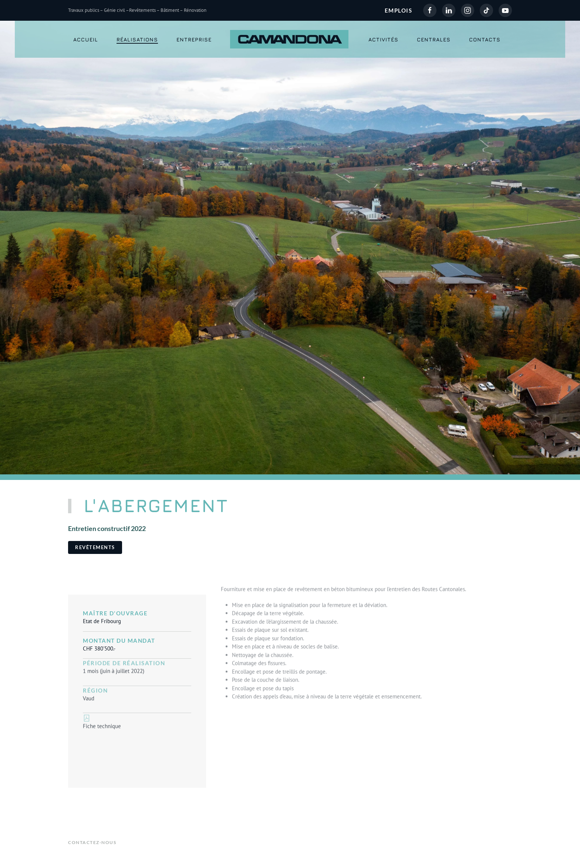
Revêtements (95, 547)
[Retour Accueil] (290, 39)
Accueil (85, 39)
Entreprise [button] (194, 39)
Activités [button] (383, 39)
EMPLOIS (398, 10)
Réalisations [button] (137, 39)
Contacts (484, 39)
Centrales (434, 39)
